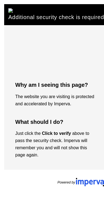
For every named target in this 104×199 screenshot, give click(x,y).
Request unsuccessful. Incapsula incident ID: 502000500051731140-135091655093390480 (52, 99)
